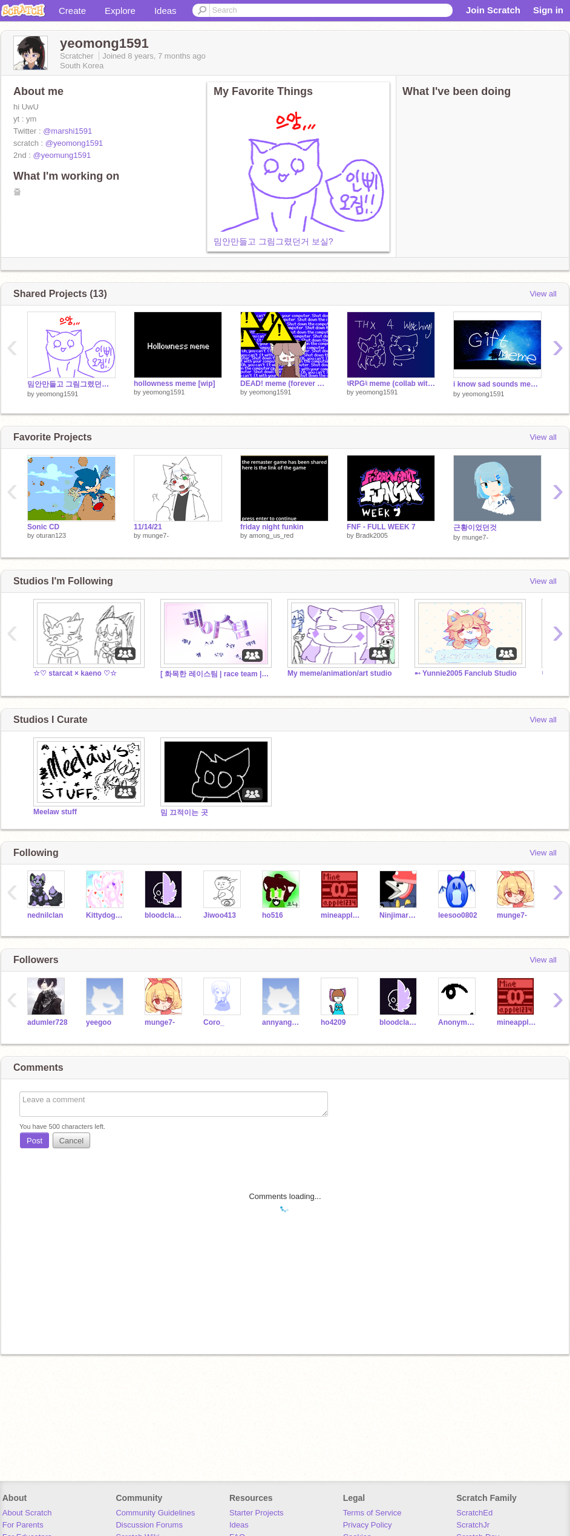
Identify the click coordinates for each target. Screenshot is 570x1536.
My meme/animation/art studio (339, 673)
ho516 (272, 915)
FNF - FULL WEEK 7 (381, 527)
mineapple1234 (341, 915)
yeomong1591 (57, 393)
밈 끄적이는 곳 (184, 812)
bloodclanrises (165, 915)
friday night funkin (272, 527)
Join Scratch (493, 10)
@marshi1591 (67, 131)
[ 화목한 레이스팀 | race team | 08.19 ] (214, 674)
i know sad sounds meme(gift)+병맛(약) (497, 384)
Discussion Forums (149, 1524)
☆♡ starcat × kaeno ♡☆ (75, 673)
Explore (120, 10)
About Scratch (27, 1512)
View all (543, 293)
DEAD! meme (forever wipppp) (284, 383)
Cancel (71, 1140)
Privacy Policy (367, 1524)
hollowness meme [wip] (174, 383)
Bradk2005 (372, 535)
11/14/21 (148, 527)
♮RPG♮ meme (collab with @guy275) (391, 383)
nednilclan (45, 915)
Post (34, 1140)
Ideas (165, 10)
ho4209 (333, 1022)
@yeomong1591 (74, 143)
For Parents (23, 1524)
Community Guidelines (155, 1512)
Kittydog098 (106, 915)
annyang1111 (282, 1022)
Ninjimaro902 (399, 915)
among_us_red (271, 535)
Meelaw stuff (55, 812)
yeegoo (98, 1022)
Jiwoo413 (219, 915)
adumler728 (47, 1022)
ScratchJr (473, 1524)
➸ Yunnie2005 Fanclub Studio (465, 673)
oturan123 (51, 535)
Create (72, 10)
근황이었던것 (475, 527)
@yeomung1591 (62, 155)
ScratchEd (474, 1512)
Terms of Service (372, 1512)
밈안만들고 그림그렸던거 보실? (273, 241)
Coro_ (213, 1022)
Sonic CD (43, 527)
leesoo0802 (457, 915)
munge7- (156, 535)
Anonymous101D (458, 1022)
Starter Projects (256, 1512)
